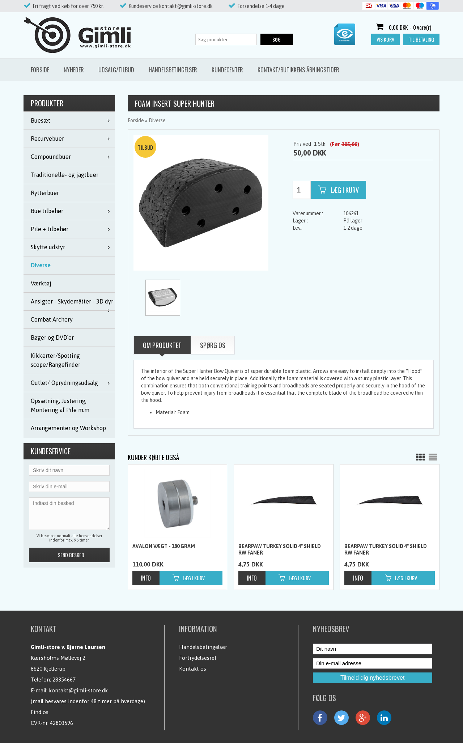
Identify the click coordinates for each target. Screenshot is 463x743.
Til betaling (421, 39)
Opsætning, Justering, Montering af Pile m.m (60, 405)
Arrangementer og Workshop (68, 428)
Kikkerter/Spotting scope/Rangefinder (55, 360)
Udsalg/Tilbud (116, 69)
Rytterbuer (45, 193)
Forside (40, 69)
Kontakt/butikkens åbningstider (298, 69)
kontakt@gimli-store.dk (78, 690)
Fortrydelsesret (198, 658)
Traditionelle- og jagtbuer (64, 174)
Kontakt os (192, 669)
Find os (39, 712)
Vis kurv (385, 39)
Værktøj (41, 283)
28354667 (64, 679)
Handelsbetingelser (173, 69)
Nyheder (74, 69)
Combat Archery (52, 319)
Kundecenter (227, 69)
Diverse (41, 265)
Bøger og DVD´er (52, 337)
